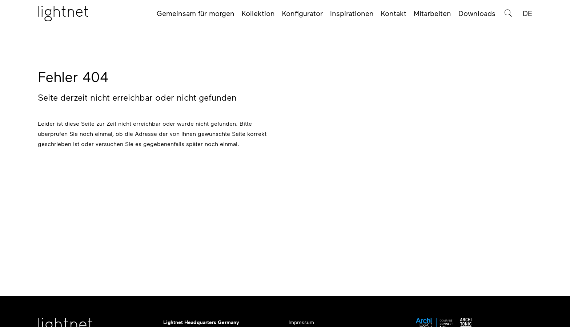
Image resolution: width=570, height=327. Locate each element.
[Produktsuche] (508, 15)
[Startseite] (63, 15)
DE (527, 15)
